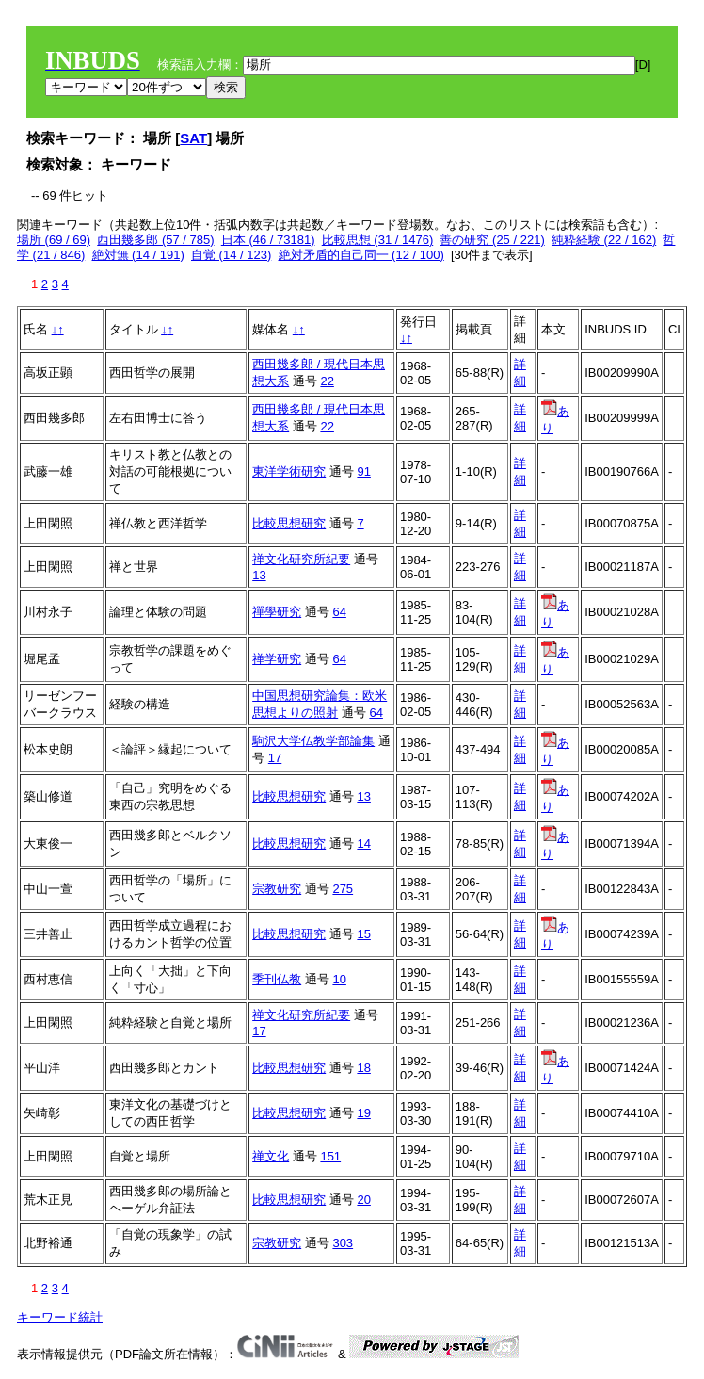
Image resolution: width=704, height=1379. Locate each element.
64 (338, 612)
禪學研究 (276, 612)
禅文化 (270, 1156)
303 (342, 1243)
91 (363, 471)
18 (363, 1068)
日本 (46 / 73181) (268, 240)
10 (338, 979)
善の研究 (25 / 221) (492, 240)
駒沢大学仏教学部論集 (313, 741)
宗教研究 (276, 889)
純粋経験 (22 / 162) (604, 240)
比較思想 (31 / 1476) (378, 240)
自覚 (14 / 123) (231, 255)
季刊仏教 (276, 979)
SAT (193, 138)
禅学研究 (276, 659)
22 (326, 381)
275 (342, 889)
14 (363, 843)
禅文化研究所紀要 (301, 559)
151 (330, 1156)
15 (363, 934)
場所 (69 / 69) (53, 240)
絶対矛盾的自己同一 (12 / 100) (361, 255)
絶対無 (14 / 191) (138, 255)
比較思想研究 (289, 523)
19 (363, 1113)
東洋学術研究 (289, 471)
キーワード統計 (60, 1317)
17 (274, 758)
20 (363, 1199)
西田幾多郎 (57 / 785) (155, 240)
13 (258, 575)
